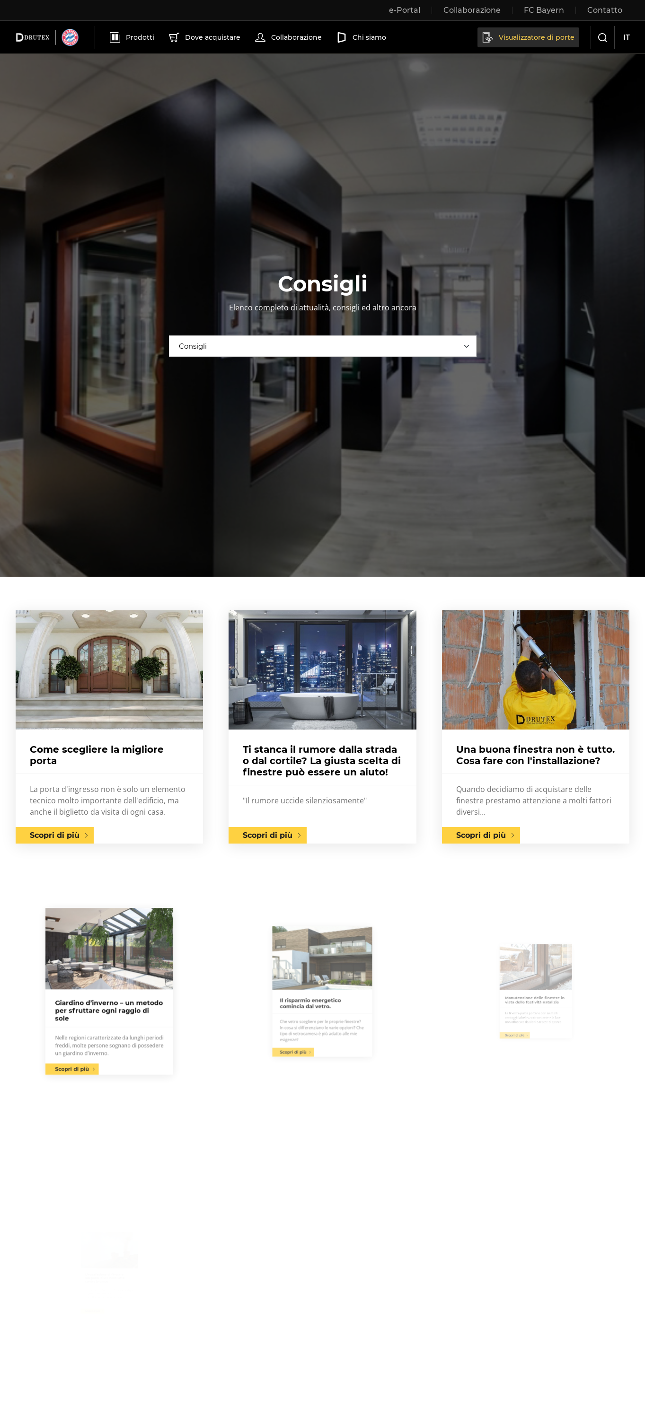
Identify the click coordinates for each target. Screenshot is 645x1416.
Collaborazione (287, 37)
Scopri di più (55, 835)
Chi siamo (360, 37)
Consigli (193, 346)
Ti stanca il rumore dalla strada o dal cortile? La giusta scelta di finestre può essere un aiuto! (322, 761)
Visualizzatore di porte (527, 37)
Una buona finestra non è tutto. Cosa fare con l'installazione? (535, 755)
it (626, 37)
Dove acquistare (203, 37)
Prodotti (131, 37)
